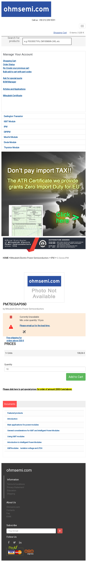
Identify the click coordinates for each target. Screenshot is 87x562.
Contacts (10, 510)
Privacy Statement (15, 487)
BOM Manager (9, 82)
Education (11, 490)
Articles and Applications (14, 89)
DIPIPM (7, 132)
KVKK (8, 516)
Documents (9, 404)
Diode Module (10, 142)
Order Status (9, 64)
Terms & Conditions (16, 484)
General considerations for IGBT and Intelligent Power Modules (33, 430)
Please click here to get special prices (37, 389)
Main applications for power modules (23, 425)
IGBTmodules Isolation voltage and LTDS (24, 448)
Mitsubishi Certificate (12, 95)
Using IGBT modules (15, 436)
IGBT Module (9, 121)
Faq (8, 513)
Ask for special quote (12, 78)
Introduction (12, 419)
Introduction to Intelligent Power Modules (24, 442)
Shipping (11, 494)
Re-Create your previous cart (16, 68)
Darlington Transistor (13, 116)
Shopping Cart (60, 32)
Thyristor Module (11, 147)
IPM (5, 127)
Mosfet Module (11, 137)
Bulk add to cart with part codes (17, 72)
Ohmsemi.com (13, 507)
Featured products (15, 413)
